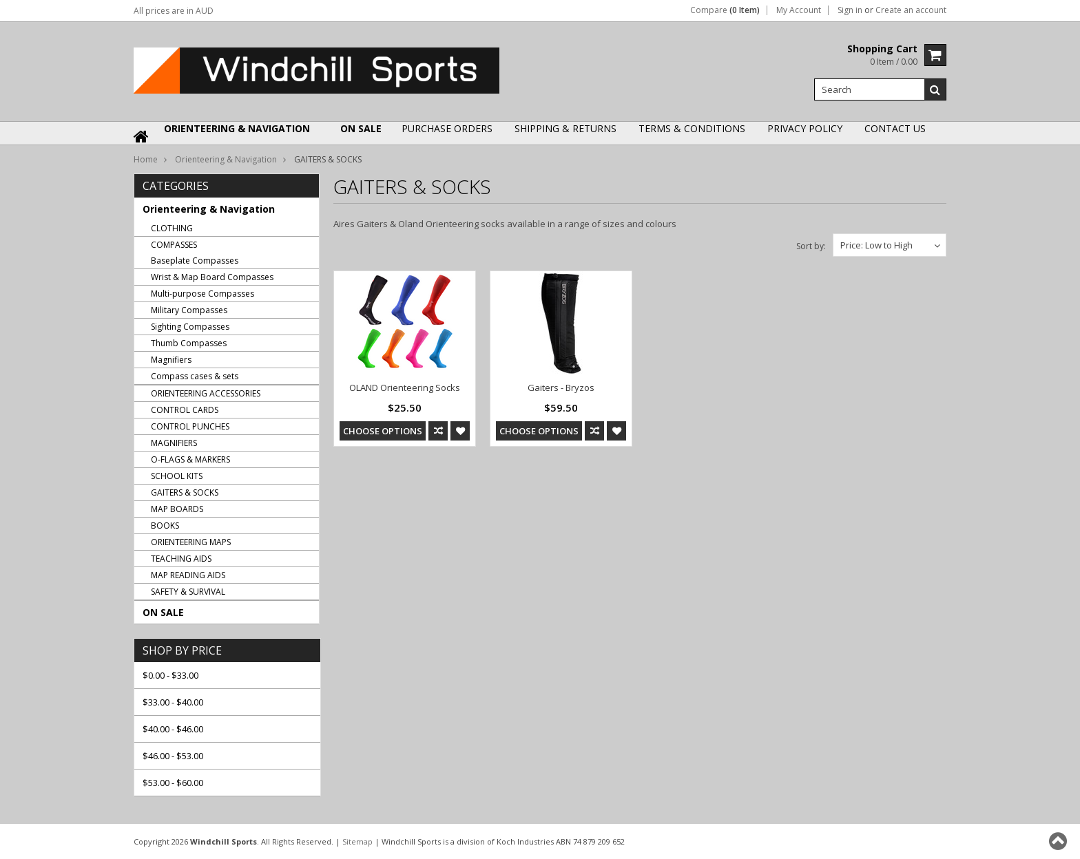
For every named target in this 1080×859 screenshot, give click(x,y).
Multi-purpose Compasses (202, 293)
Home (146, 159)
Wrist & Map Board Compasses (212, 277)
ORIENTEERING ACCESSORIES (205, 393)
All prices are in (174, 11)
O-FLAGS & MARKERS (190, 459)
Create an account (910, 10)
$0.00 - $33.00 (170, 675)
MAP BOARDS (177, 509)
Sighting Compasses (190, 326)
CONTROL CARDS (184, 410)
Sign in (850, 10)
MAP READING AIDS (188, 575)
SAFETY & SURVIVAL (188, 591)
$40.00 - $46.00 (173, 729)
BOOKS (165, 525)
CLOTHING (172, 228)
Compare (725, 10)
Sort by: (811, 246)
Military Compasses (189, 310)
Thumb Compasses (189, 343)
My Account (798, 10)
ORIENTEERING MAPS (191, 542)
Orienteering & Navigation (237, 128)
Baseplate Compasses (194, 260)
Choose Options (382, 431)
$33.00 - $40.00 (173, 702)
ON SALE (361, 128)
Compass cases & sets (194, 376)
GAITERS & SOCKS (184, 492)
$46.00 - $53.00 (173, 756)
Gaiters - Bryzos (561, 387)
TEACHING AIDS (181, 558)
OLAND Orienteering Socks (404, 387)
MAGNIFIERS (174, 443)
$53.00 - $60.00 (173, 782)
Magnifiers (171, 359)
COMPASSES (174, 245)
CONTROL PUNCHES (190, 426)
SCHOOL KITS (176, 476)
